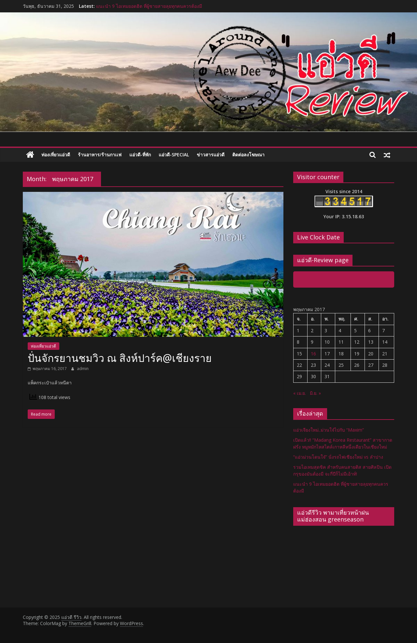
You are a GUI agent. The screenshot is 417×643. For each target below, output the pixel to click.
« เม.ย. (299, 393)
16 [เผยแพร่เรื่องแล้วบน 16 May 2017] (313, 353)
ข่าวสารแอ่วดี (210, 154)
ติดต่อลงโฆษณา (248, 154)
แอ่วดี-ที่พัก (140, 154)
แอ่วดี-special (174, 154)
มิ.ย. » (315, 393)
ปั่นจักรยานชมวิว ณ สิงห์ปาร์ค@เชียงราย (120, 358)
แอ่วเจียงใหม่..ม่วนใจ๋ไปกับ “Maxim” (328, 430)
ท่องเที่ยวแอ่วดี (55, 154)
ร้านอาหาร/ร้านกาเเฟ (100, 154)
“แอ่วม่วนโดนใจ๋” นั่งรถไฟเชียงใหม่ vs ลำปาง (338, 457)
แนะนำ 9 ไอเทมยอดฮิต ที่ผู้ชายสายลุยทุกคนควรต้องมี (149, 6)
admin (83, 368)
